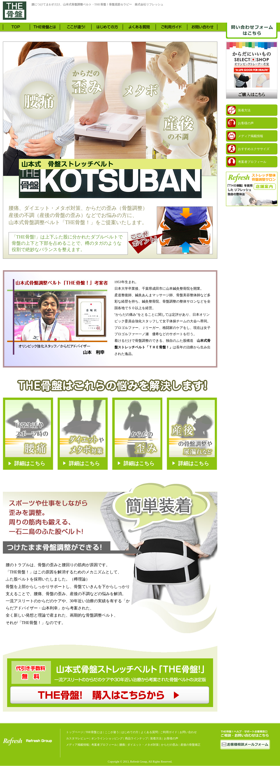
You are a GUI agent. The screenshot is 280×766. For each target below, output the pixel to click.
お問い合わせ (188, 732)
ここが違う (112, 732)
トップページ (74, 732)
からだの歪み (169, 744)
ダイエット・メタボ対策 (143, 744)
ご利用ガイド (168, 732)
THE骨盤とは (94, 732)
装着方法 (156, 738)
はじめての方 (129, 732)
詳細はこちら (29, 463)
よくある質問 (149, 732)
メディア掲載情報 (77, 744)
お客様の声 (171, 738)
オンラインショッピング (107, 738)
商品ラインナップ (136, 738)
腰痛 (122, 744)
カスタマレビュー (77, 738)
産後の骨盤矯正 (190, 744)
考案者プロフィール (104, 744)
